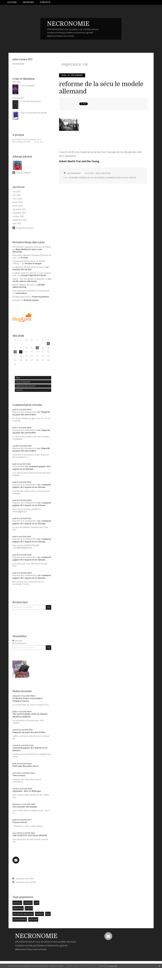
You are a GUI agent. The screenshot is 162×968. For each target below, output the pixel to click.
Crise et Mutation (23, 382)
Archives (28, 2)
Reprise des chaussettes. (24, 412)
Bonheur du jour (31, 300)
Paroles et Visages (33, 263)
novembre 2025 (19, 213)
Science (19, 390)
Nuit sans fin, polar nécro (25, 766)
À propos (45, 2)
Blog (18, 377)
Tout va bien (18, 775)
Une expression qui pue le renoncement (31, 291)
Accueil (12, 2)
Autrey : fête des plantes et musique (28, 279)
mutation (28, 902)
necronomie (18, 466)
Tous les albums (23, 172)
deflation (39, 914)
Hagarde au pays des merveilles (31, 413)
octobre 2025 (18, 216)
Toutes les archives (25, 228)
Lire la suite (39, 142)
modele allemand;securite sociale (112, 177)
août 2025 (16, 223)
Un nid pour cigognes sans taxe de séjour (31, 247)
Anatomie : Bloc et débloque (26, 791)
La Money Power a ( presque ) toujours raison (27, 699)
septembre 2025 (19, 220)
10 (15, 351)
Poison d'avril (19, 822)
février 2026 (17, 202)
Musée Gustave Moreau (23, 285)
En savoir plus (112, 966)
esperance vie (84, 177)
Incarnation (21, 293)
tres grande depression (23, 914)
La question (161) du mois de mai (27, 267)
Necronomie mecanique (24, 807)
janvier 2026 (17, 206)
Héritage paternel (20, 297)
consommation (19, 919)
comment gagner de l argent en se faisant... (31, 467)
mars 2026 (16, 199)
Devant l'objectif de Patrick (33, 275)
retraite (132, 177)
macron (29, 908)
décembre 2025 (19, 209)
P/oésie (24, 258)
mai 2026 (16, 191)
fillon (94, 177)
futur (48, 914)
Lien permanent (72, 173)
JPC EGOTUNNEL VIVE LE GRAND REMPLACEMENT (29, 715)
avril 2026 (16, 195)
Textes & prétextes (40, 297)
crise (37, 902)
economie (33, 919)
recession (17, 902)
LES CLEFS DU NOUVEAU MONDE (29, 835)
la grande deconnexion (25, 386)
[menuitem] (13, 2)
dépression (18, 908)
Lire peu (16, 300)
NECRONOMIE (68, 23)
